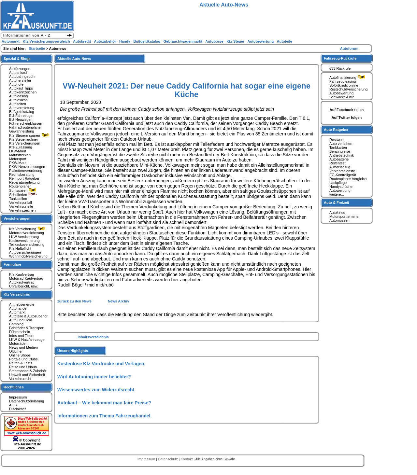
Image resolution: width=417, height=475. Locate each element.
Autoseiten (17, 104)
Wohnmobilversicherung (28, 256)
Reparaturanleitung (24, 182)
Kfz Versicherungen (24, 143)
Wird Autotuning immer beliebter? (94, 376)
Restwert (336, 140)
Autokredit (82, 41)
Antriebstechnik (341, 155)
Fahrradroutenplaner (25, 127)
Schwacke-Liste (341, 97)
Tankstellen (18, 199)
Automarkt (17, 312)
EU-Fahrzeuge (21, 116)
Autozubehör (105, 41)
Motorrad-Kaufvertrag (26, 278)
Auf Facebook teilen (347, 110)
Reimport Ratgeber (24, 178)
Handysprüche (340, 187)
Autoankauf (18, 73)
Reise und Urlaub (23, 367)
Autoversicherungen (25, 252)
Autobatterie (339, 159)
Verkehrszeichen (22, 210)
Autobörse (214, 41)
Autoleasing (18, 96)
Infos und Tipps (21, 336)
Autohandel (18, 308)
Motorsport (17, 159)
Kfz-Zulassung (20, 147)
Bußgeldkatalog (21, 112)
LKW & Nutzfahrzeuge (27, 340)
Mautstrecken (20, 155)
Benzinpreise (339, 151)
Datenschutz (168, 459)
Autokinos (337, 213)
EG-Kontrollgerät (342, 175)
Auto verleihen (340, 144)
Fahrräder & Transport (26, 328)
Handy (125, 41)
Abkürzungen (19, 69)
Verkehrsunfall (20, 202)
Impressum (18, 397)
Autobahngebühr (22, 76)
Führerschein (19, 332)
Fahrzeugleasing (342, 81)
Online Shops (20, 355)
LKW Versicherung (24, 237)
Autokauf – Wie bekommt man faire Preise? (104, 402)
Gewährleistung (21, 131)
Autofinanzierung (348, 77)
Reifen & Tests (20, 363)
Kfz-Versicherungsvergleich (47, 41)
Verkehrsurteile (21, 206)
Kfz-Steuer (235, 41)
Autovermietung (21, 108)
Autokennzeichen (22, 92)
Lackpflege (338, 183)
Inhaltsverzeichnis (93, 337)
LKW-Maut (17, 151)
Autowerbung (340, 190)
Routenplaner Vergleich (348, 179)
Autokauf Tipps (21, 88)
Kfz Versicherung (27, 229)
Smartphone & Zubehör (27, 371)
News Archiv (118, 301)
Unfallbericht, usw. (23, 286)
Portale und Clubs (23, 359)
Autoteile (284, 41)
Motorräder (18, 343)
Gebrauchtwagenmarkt (183, 41)
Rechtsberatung (22, 174)
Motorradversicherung (26, 233)
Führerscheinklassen (25, 123)
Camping (16, 324)
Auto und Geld (20, 320)
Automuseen (339, 220)
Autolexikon (18, 100)
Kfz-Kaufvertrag (21, 274)
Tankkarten (338, 147)
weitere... (336, 194)
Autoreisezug (339, 167)
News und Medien (23, 347)
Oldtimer (16, 351)
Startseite (37, 48)
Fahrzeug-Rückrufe (340, 58)
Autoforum (349, 48)
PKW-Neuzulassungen (27, 167)
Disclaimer (17, 409)
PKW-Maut (17, 163)
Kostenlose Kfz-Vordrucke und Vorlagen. (101, 363)
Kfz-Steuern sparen (29, 135)
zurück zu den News (75, 301)
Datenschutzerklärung (26, 401)
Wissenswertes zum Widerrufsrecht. (96, 389)
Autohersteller (20, 80)
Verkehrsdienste (342, 171)
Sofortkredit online (343, 85)
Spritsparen (23, 190)
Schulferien (23, 195)
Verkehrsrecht (20, 379)
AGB (13, 405)
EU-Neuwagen (21, 119)
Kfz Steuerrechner (23, 139)
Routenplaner (20, 186)
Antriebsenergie (21, 304)
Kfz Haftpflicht (20, 248)
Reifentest (337, 163)
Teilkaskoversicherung (26, 244)
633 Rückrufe (340, 68)
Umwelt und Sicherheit (27, 375)
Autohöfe (16, 84)
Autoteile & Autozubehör (28, 316)
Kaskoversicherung (24, 241)
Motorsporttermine (343, 216)
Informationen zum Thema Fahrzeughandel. (104, 415)
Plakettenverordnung (25, 171)
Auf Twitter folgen (347, 117)
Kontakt (187, 459)
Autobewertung (341, 93)
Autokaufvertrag (22, 282)
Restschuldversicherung (348, 89)
